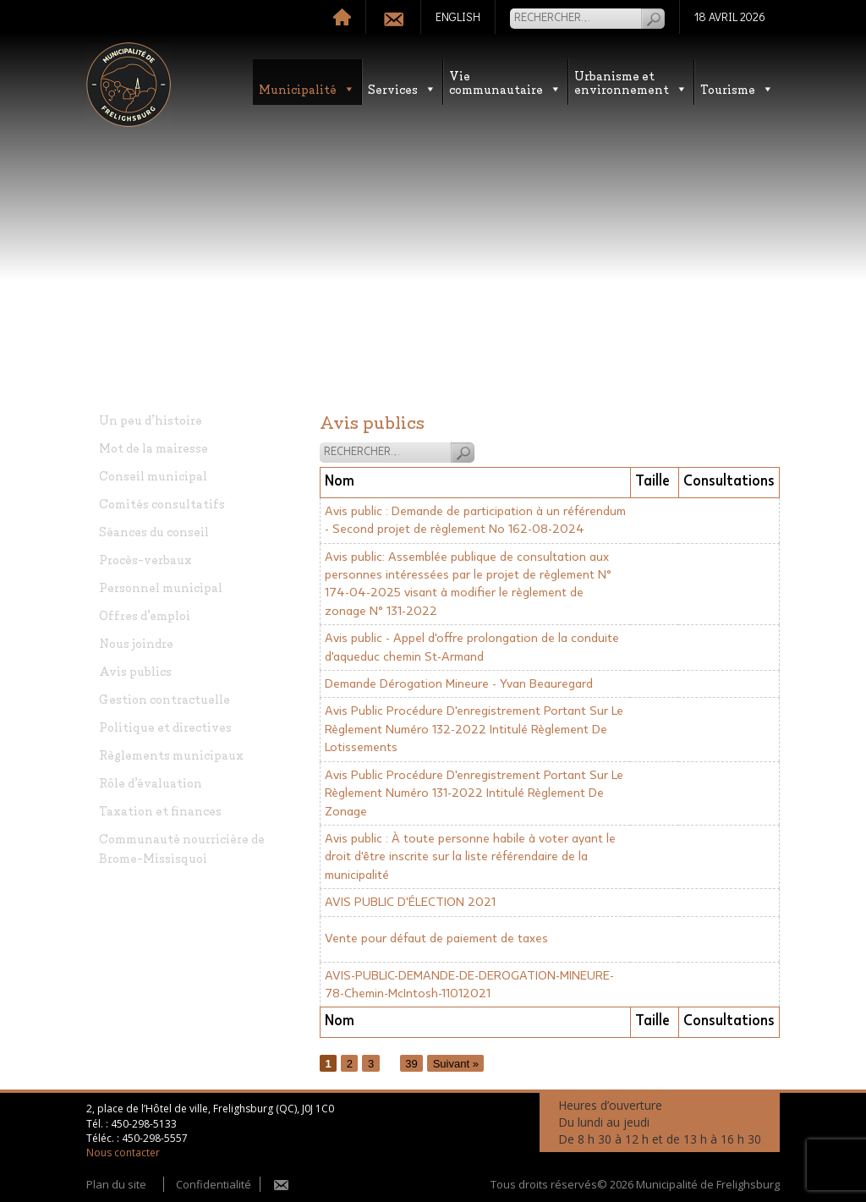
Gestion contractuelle (164, 698)
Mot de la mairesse (153, 447)
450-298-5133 (144, 1124)
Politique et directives (165, 726)
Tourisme (737, 88)
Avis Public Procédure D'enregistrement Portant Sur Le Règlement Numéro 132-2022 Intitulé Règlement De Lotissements (474, 729)
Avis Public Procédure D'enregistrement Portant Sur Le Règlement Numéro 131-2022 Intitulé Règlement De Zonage (474, 793)
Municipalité (307, 88)
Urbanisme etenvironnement (631, 81)
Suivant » (456, 1063)
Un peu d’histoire (150, 419)
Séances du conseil (154, 531)
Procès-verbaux (145, 559)
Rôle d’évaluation (150, 782)
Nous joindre (136, 642)
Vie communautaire (505, 81)
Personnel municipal (160, 587)
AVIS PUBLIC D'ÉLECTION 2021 (410, 902)
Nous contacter (123, 1152)
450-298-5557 (155, 1138)
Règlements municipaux (171, 754)
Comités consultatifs (162, 503)
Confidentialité (213, 1184)
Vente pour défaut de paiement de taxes (436, 938)
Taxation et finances (160, 810)
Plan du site (116, 1184)
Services (402, 88)
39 (411, 1063)
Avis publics (135, 670)
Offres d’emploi (144, 614)
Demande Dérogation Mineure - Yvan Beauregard (459, 684)
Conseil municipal (153, 475)
